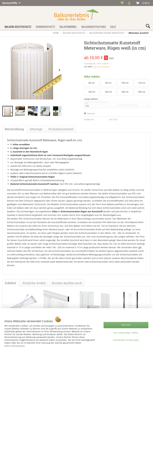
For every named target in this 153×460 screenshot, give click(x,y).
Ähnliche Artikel (34, 283)
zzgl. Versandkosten (101, 66)
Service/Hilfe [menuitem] (10, 2)
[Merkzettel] (122, 3)
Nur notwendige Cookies (126, 332)
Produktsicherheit (61, 129)
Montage (36, 129)
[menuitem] (122, 3)
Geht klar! (126, 324)
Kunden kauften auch (67, 283)
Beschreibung (14, 129)
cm (86, 103)
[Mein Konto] (130, 3)
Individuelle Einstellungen (126, 340)
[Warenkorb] (143, 3)
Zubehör (10, 283)
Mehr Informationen (14, 345)
